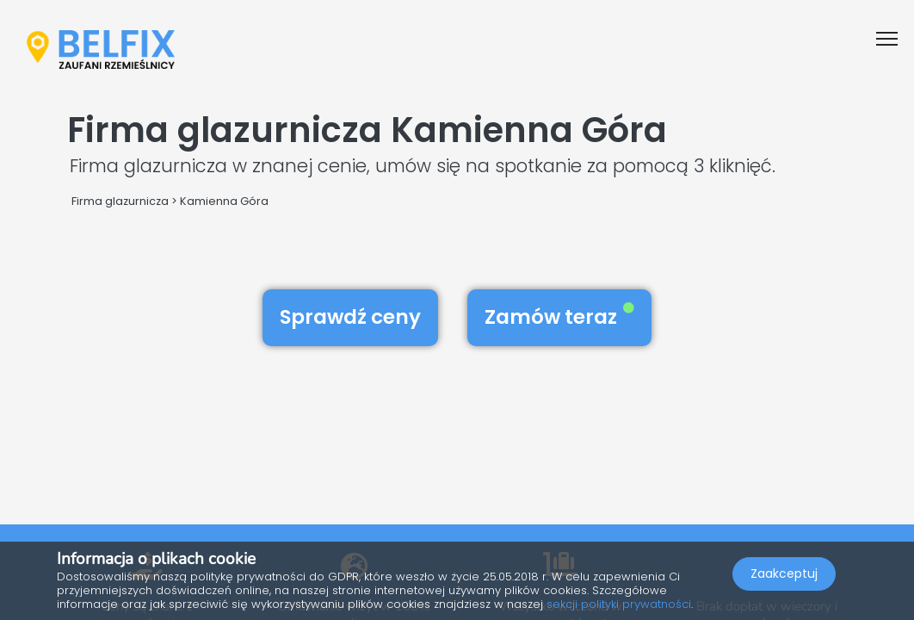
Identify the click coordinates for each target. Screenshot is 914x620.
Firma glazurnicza (120, 201)
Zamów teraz (559, 317)
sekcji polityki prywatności (619, 604)
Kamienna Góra (224, 201)
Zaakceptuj (784, 573)
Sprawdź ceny (350, 317)
